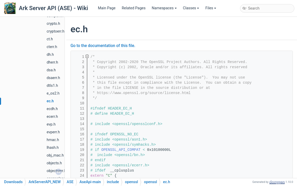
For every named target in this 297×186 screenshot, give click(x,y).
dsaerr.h (53, 78)
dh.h (50, 54)
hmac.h (53, 140)
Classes (191, 8)
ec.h (50, 101)
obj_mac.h (55, 155)
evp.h (51, 124)
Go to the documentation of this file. (102, 45)
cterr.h (52, 47)
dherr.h (52, 62)
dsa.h (51, 70)
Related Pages (134, 8)
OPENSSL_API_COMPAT (120, 150)
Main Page (107, 8)
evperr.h (53, 132)
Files (210, 8)
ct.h (50, 39)
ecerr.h (52, 116)
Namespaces (164, 8)
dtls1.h (52, 85)
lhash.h (53, 147)
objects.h (54, 163)
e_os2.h (53, 93)
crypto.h (53, 23)
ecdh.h (52, 109)
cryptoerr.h (55, 31)
